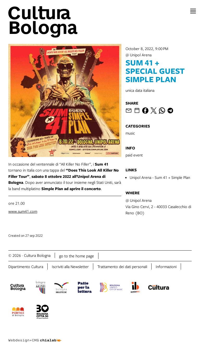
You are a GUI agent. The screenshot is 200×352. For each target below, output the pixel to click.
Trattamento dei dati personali (122, 266)
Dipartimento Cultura (25, 266)
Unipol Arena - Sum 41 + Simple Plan (160, 177)
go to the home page (76, 255)
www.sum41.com (22, 211)
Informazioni (166, 266)
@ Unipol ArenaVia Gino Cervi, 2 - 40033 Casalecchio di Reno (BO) (158, 206)
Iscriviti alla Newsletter (70, 266)
